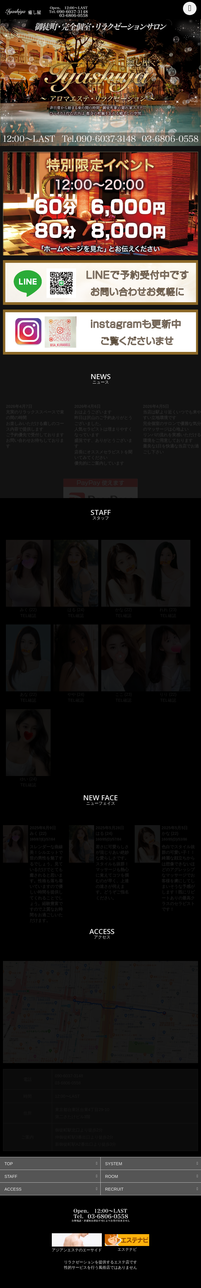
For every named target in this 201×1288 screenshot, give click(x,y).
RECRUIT (114, 1189)
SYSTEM (113, 1163)
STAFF (10, 1176)
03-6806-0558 (68, 1083)
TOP (8, 1163)
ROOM (111, 1176)
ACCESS (13, 1189)
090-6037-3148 (69, 1075)
